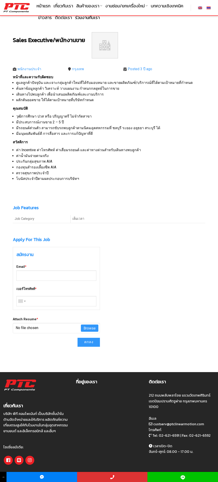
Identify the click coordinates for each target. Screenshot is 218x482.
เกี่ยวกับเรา (63, 5)
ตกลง (88, 342)
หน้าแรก (43, 5)
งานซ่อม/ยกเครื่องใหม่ (126, 5)
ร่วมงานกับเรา (87, 17)
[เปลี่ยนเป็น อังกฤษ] (200, 8)
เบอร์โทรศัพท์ (26, 289)
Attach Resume (25, 319)
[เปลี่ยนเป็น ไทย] (208, 8)
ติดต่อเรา (63, 17)
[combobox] (22, 301)
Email (21, 267)
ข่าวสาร (45, 17)
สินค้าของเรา (89, 5)
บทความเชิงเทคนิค (167, 5)
